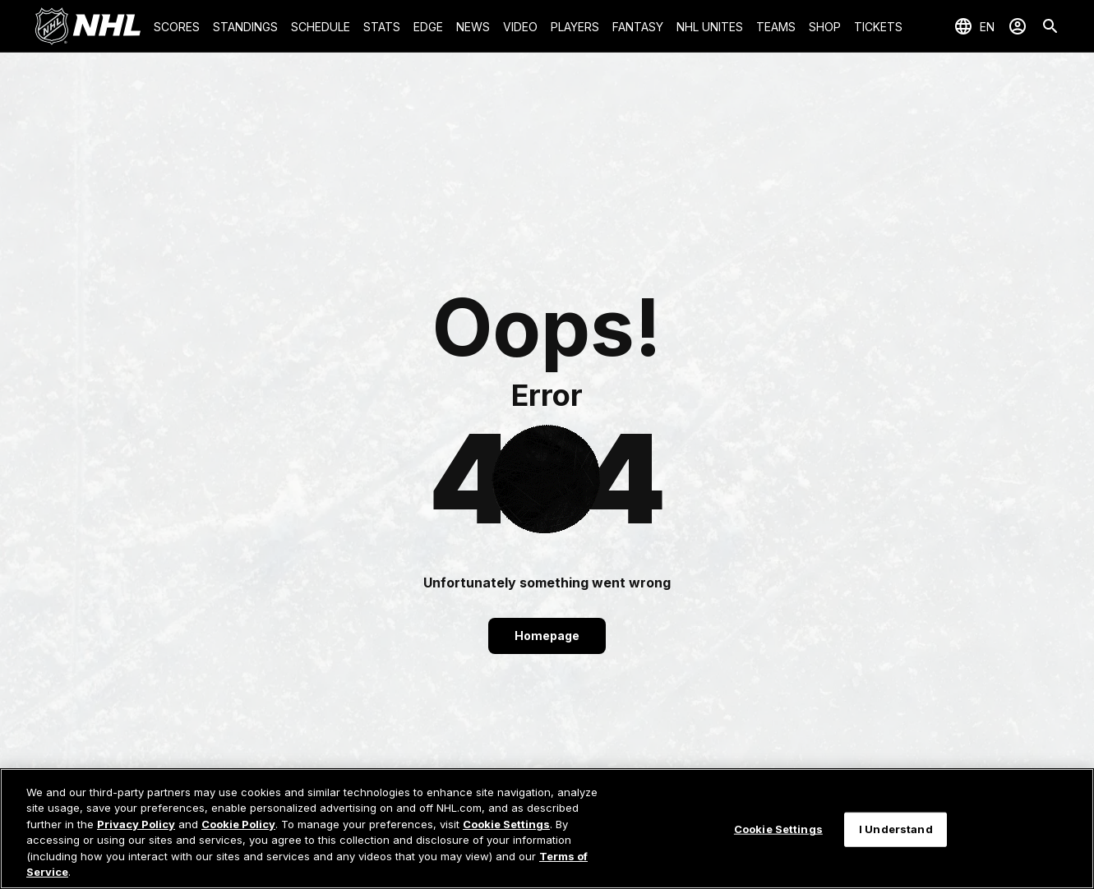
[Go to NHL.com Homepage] (88, 26)
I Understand (896, 829)
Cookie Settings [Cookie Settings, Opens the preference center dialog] (778, 829)
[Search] (1050, 26)
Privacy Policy (136, 824)
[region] (547, 828)
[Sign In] (1017, 26)
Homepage (547, 636)
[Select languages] (974, 26)
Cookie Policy (238, 824)
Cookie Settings (506, 824)
